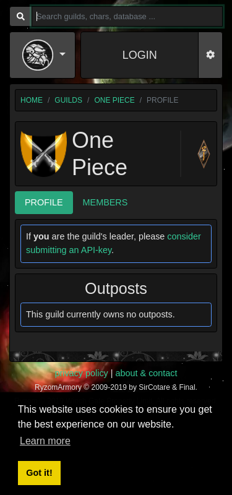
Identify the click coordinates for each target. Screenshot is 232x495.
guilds (68, 100)
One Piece (114, 100)
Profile (44, 202)
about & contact (147, 373)
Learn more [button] (45, 441)
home (31, 100)
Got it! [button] (39, 473)
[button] (44, 55)
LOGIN (139, 55)
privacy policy (81, 373)
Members (105, 202)
